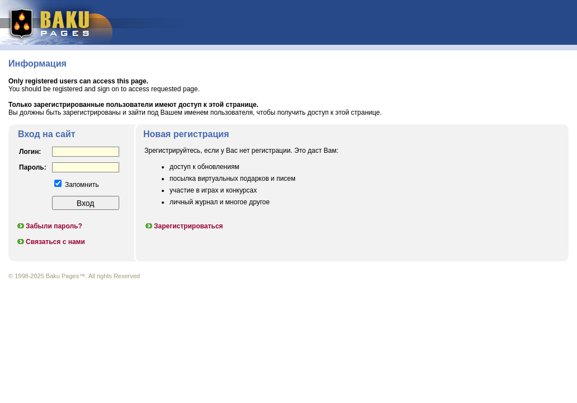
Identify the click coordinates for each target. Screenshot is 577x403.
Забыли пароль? (49, 226)
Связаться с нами (50, 242)
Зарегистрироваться (183, 226)
